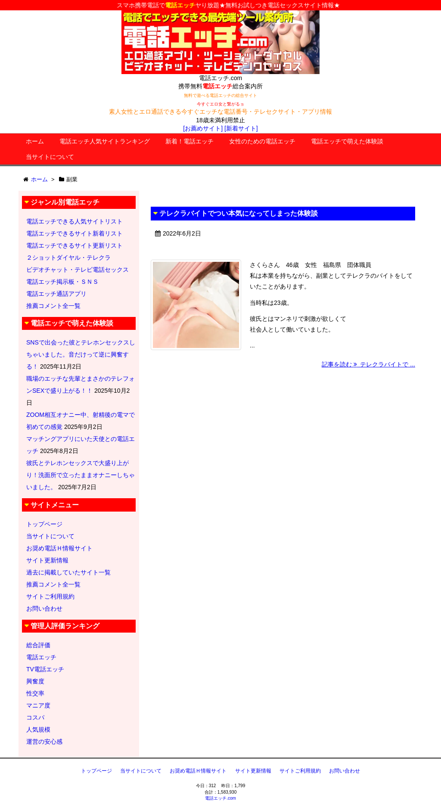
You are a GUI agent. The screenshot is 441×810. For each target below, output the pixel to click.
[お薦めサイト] (203, 128)
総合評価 (38, 645)
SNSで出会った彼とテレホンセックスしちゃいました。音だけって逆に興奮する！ (80, 354)
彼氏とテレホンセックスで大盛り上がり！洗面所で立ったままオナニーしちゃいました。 (80, 474)
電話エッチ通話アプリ (56, 293)
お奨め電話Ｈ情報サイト (59, 548)
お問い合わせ (44, 608)
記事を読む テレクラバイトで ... (368, 364)
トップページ (44, 524)
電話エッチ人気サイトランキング (104, 141)
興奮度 (35, 681)
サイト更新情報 (47, 560)
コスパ (35, 717)
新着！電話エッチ (189, 141)
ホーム (35, 141)
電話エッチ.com (220, 798)
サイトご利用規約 (50, 596)
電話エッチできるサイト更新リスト (74, 245)
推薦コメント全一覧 (53, 305)
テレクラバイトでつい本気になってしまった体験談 (238, 213)
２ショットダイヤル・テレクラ (68, 257)
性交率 (35, 693)
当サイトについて (50, 156)
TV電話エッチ (45, 669)
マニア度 (38, 705)
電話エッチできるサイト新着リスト (74, 233)
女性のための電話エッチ (262, 141)
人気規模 (38, 729)
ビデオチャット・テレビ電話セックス (77, 269)
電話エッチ (41, 657)
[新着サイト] (241, 128)
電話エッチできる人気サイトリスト (74, 221)
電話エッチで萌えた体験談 (347, 141)
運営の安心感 (44, 741)
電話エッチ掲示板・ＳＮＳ (62, 281)
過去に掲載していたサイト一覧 (68, 572)
